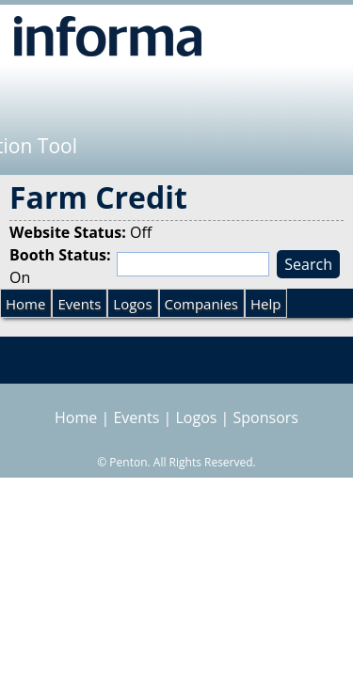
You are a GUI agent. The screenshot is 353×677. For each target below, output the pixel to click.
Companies (201, 303)
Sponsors (265, 417)
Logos (132, 303)
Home (25, 303)
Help (265, 303)
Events (79, 303)
